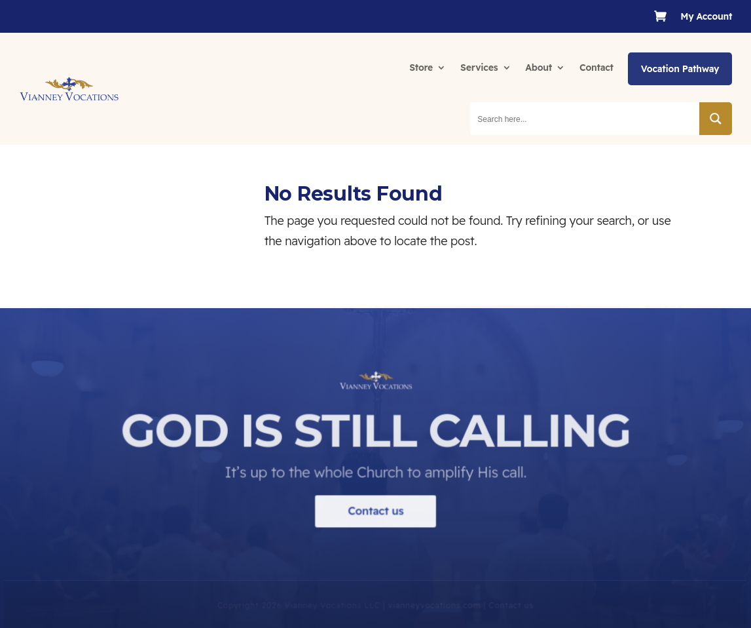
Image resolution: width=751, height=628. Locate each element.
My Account (706, 17)
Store (421, 67)
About (538, 67)
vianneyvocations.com (434, 614)
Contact (596, 67)
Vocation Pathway (680, 69)
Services (479, 67)
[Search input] (585, 119)
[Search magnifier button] (715, 118)
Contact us (375, 519)
